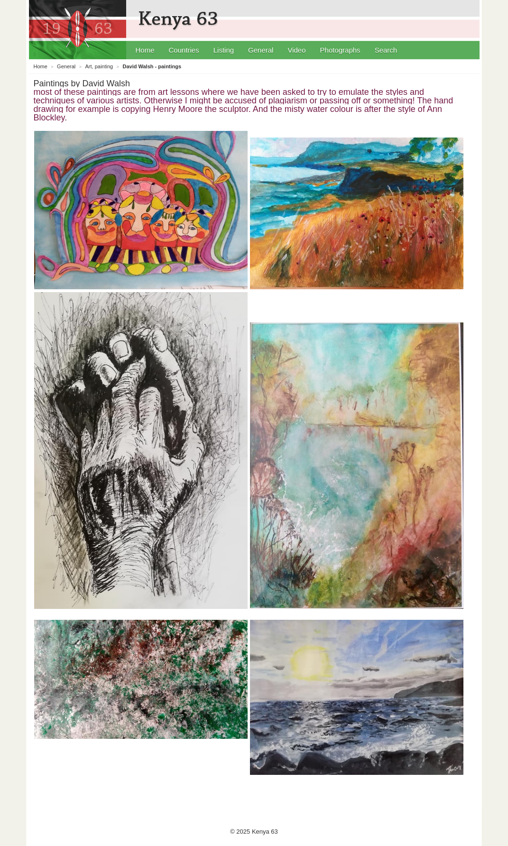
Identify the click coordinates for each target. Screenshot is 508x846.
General (260, 50)
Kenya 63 (179, 18)
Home (145, 50)
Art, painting (99, 66)
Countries (184, 50)
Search (386, 50)
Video (296, 50)
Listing (223, 50)
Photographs (340, 50)
